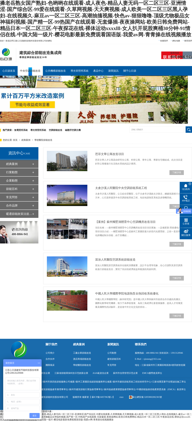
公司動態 (111, 353)
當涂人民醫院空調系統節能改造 (115, 259)
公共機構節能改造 (55, 70)
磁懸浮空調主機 (73, 130)
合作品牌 (12, 205)
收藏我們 (164, 41)
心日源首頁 (8, 70)
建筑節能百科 (114, 359)
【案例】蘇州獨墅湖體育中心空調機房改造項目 (125, 221)
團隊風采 (50, 365)
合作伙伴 (50, 359)
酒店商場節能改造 (82, 359)
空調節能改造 (55, 130)
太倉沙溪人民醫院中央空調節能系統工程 (121, 188)
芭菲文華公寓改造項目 (109, 154)
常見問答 (12, 197)
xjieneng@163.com (152, 359)
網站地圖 (176, 41)
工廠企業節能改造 (82, 353)
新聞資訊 (113, 70)
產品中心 (98, 70)
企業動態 (12, 180)
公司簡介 (50, 353)
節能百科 (12, 189)
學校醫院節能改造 (43, 140)
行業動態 (12, 172)
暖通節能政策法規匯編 (19, 213)
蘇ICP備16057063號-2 (102, 397)
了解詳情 (176, 172)
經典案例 (26, 140)
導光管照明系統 (79, 70)
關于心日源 (129, 70)
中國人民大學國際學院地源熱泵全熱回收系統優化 (127, 293)
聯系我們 (188, 41)
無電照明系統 (21, 130)
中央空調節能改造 (30, 70)
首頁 (15, 140)
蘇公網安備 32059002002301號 (145, 397)
